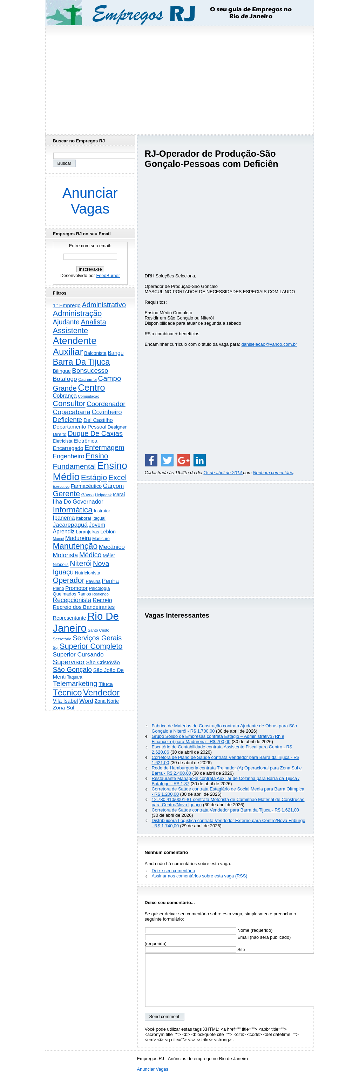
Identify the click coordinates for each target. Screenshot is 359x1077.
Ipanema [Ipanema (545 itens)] (64, 517)
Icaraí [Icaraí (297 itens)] (119, 494)
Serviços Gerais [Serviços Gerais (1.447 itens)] (97, 638)
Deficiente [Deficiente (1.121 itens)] (67, 419)
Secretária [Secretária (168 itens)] (62, 639)
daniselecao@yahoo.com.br (269, 344)
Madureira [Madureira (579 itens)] (78, 538)
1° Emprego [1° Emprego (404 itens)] (67, 305)
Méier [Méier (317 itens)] (109, 555)
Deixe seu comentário (173, 870)
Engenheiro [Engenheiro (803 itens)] (68, 456)
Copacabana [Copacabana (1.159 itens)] (71, 412)
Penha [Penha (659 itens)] (110, 581)
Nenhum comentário (273, 472)
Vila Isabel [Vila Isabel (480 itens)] (65, 701)
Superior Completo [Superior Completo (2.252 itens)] (91, 646)
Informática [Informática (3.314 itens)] (73, 509)
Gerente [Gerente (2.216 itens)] (66, 494)
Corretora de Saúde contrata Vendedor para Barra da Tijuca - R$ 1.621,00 (225, 810)
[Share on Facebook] (151, 460)
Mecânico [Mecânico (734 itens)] (112, 546)
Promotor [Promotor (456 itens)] (76, 588)
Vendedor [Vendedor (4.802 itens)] (101, 692)
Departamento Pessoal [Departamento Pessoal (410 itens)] (80, 427)
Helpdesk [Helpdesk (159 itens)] (103, 495)
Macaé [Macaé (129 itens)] (58, 539)
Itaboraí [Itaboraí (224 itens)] (83, 518)
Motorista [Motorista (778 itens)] (65, 555)
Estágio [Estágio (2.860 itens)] (94, 477)
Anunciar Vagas (90, 200)
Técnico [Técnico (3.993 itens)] (67, 692)
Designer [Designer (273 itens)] (117, 427)
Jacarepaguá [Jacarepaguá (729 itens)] (70, 524)
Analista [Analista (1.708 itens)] (93, 322)
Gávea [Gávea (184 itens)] (87, 494)
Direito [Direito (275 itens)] (60, 434)
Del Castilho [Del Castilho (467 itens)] (98, 420)
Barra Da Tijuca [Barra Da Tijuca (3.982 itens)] (81, 361)
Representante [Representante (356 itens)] (69, 618)
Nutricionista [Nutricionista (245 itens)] (87, 572)
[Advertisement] (179, 78)
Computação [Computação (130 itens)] (88, 396)
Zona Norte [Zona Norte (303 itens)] (107, 701)
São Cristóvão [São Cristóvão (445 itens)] (103, 662)
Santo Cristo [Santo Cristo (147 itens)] (98, 630)
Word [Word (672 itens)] (86, 701)
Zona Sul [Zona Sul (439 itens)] (63, 708)
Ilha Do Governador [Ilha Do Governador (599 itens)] (78, 501)
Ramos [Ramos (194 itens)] (84, 594)
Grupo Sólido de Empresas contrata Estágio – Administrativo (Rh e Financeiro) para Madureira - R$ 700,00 (218, 739)
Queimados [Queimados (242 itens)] (64, 594)
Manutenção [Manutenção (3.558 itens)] (75, 546)
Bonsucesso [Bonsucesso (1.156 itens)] (90, 370)
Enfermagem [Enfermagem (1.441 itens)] (104, 447)
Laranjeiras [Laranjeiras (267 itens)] (87, 531)
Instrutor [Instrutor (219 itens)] (102, 511)
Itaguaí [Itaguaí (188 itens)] (99, 518)
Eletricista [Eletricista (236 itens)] (63, 441)
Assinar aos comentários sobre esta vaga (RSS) (200, 876)
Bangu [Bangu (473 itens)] (115, 353)
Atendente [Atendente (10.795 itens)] (75, 340)
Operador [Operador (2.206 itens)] (68, 580)
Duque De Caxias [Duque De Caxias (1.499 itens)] (95, 433)
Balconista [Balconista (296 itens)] (95, 353)
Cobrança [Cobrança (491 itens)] (65, 396)
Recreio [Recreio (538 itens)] (102, 600)
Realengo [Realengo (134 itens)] (100, 594)
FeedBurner (108, 275)
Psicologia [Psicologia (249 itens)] (99, 588)
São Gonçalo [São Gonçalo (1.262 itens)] (72, 669)
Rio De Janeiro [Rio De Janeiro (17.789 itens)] (86, 622)
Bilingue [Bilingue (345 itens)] (62, 371)
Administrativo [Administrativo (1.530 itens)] (104, 305)
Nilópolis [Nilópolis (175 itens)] (61, 564)
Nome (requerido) (209, 930)
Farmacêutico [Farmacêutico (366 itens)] (86, 486)
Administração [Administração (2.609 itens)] (77, 313)
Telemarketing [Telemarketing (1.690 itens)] (75, 683)
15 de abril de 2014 (223, 472)
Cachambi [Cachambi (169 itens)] (87, 379)
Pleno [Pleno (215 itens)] (58, 588)
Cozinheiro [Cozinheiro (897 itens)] (107, 412)
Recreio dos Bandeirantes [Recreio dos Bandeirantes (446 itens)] (84, 607)
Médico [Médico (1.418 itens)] (90, 555)
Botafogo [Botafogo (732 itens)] (65, 378)
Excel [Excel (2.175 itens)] (117, 477)
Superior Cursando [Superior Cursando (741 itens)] (78, 654)
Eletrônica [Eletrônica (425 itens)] (85, 441)
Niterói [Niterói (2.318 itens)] (81, 563)
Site (195, 949)
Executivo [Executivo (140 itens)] (61, 486)
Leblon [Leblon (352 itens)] (108, 531)
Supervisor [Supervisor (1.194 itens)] (69, 662)
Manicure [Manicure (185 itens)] (101, 538)
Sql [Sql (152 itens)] (56, 647)
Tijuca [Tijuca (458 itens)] (106, 684)
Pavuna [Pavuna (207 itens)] (93, 581)
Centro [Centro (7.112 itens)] (91, 387)
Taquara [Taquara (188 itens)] (74, 677)
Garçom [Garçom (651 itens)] (113, 486)
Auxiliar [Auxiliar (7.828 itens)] (68, 351)
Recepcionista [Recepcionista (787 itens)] (72, 600)
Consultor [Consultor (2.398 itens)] (69, 403)
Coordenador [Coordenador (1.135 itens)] (106, 404)
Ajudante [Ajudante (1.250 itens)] (66, 322)
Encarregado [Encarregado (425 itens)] (68, 448)
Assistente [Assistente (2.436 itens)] (70, 330)
